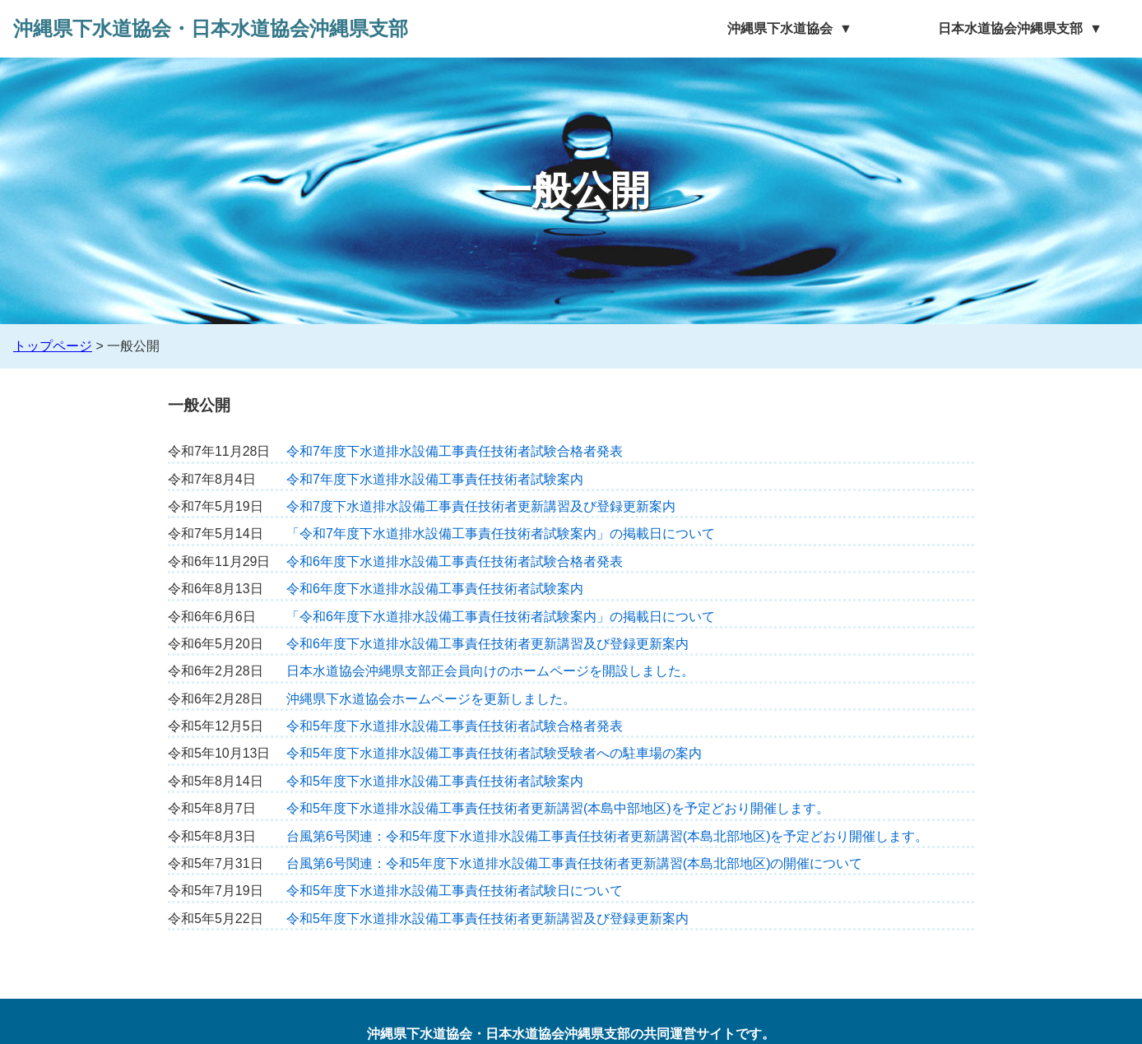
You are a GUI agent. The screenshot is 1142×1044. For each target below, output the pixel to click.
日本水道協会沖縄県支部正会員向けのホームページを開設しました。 (490, 671)
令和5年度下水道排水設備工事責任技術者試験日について (454, 891)
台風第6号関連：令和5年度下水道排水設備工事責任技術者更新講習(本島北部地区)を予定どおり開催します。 (607, 836)
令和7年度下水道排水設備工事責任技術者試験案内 (434, 479)
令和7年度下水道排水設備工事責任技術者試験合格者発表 (454, 451)
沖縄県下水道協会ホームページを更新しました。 (431, 699)
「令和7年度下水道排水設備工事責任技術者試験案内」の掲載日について (500, 534)
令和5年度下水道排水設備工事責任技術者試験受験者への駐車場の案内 (494, 753)
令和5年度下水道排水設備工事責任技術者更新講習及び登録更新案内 (487, 919)
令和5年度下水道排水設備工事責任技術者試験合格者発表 (454, 726)
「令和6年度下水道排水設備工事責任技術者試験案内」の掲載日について (500, 617)
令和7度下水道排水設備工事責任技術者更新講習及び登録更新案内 (480, 506)
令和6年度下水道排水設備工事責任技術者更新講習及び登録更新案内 (487, 644)
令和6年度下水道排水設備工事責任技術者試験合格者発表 (454, 561)
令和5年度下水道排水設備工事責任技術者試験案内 (434, 781)
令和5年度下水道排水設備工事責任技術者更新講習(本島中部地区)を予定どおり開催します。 (557, 808)
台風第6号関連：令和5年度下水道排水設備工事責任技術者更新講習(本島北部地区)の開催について (574, 863)
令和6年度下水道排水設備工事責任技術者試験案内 (434, 589)
